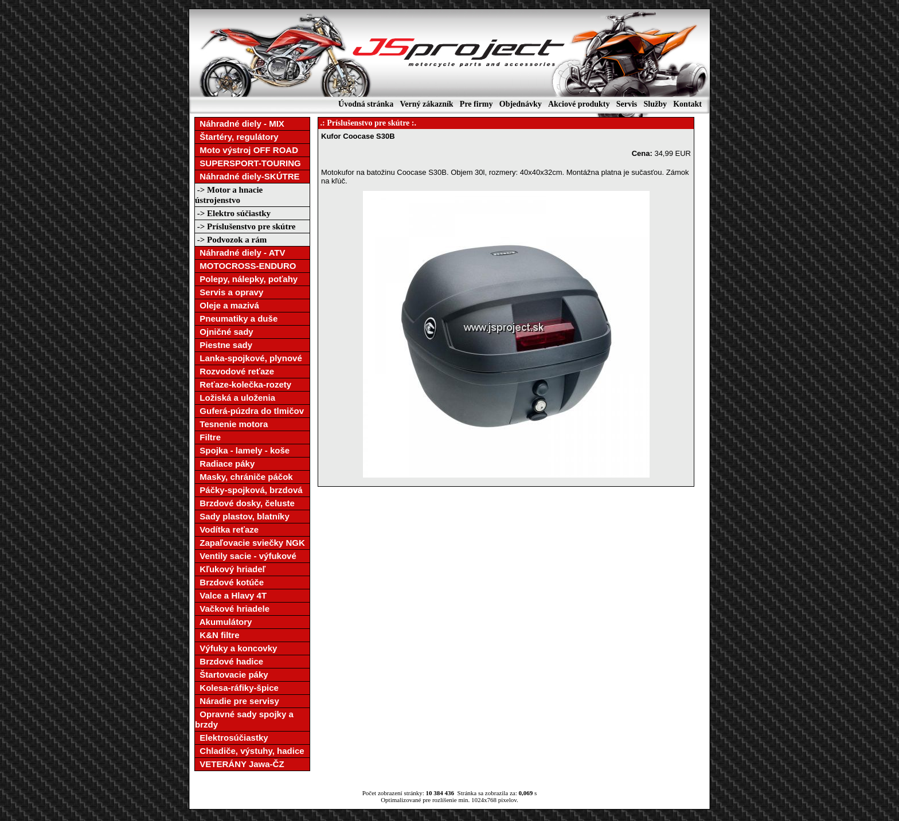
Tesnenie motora (231, 424)
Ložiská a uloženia (235, 397)
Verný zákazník (426, 104)
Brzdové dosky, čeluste (245, 503)
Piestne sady (223, 345)
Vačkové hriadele (232, 608)
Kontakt (687, 104)
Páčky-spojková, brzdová (249, 490)
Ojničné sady (224, 332)
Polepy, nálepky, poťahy (246, 279)
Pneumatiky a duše (236, 318)
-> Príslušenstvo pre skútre (245, 226)
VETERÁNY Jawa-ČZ (239, 764)
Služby (654, 104)
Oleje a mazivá (227, 305)
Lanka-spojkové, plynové (248, 358)
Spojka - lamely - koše (242, 450)
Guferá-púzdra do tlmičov (249, 411)
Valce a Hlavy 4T (231, 595)
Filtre (208, 437)
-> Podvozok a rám (231, 239)
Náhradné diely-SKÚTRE (247, 176)
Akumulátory (223, 622)
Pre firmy (476, 104)
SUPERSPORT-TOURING (248, 163)
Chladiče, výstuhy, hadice (249, 751)
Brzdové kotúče (229, 582)
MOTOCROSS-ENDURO (245, 266)
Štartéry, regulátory (237, 137)
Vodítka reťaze (227, 529)
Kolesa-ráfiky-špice (237, 688)
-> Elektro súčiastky (233, 213)
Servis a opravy (229, 292)
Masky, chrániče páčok (244, 477)
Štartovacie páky (231, 674)
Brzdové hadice (229, 661)
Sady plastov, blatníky (242, 516)
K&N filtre (217, 635)
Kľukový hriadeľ (230, 569)
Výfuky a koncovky (236, 648)
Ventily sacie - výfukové (245, 556)
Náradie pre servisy (237, 701)
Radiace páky (225, 463)
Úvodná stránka (365, 104)
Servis (627, 104)
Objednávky (520, 104)
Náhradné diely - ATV (240, 252)
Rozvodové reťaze (234, 371)
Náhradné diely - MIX (239, 123)
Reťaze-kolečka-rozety (243, 384)
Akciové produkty (578, 104)
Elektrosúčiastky (231, 737)
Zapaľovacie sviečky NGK (250, 543)
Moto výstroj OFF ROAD (246, 150)
